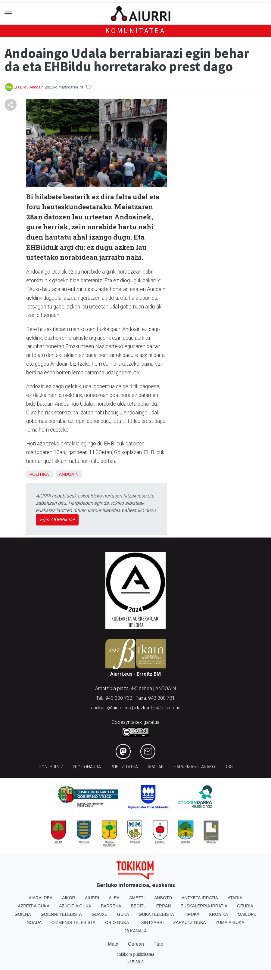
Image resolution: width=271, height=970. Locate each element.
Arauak (156, 767)
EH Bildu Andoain (29, 87)
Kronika (218, 914)
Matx (113, 944)
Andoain (69, 474)
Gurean (136, 944)
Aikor (68, 897)
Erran (163, 905)
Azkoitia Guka (75, 905)
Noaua (34, 922)
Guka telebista (156, 914)
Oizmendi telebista (73, 922)
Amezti (137, 897)
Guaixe (99, 914)
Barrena (111, 905)
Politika (38, 474)
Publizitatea (124, 767)
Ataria (235, 897)
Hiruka (192, 914)
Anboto (163, 897)
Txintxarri (151, 922)
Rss (229, 767)
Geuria (245, 905)
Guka (123, 914)
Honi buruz (51, 767)
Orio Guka (117, 922)
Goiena (22, 914)
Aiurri (92, 897)
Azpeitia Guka (33, 905)
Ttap (158, 944)
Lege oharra (87, 767)
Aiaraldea (41, 897)
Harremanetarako (194, 767)
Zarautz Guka (189, 922)
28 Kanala (135, 930)
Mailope (247, 914)
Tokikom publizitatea (135, 954)
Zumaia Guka (230, 922)
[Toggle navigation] (8, 13)
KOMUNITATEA (135, 30)
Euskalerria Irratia (204, 905)
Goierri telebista (61, 914)
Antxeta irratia (200, 897)
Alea (114, 897)
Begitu (139, 905)
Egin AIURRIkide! (57, 519)
